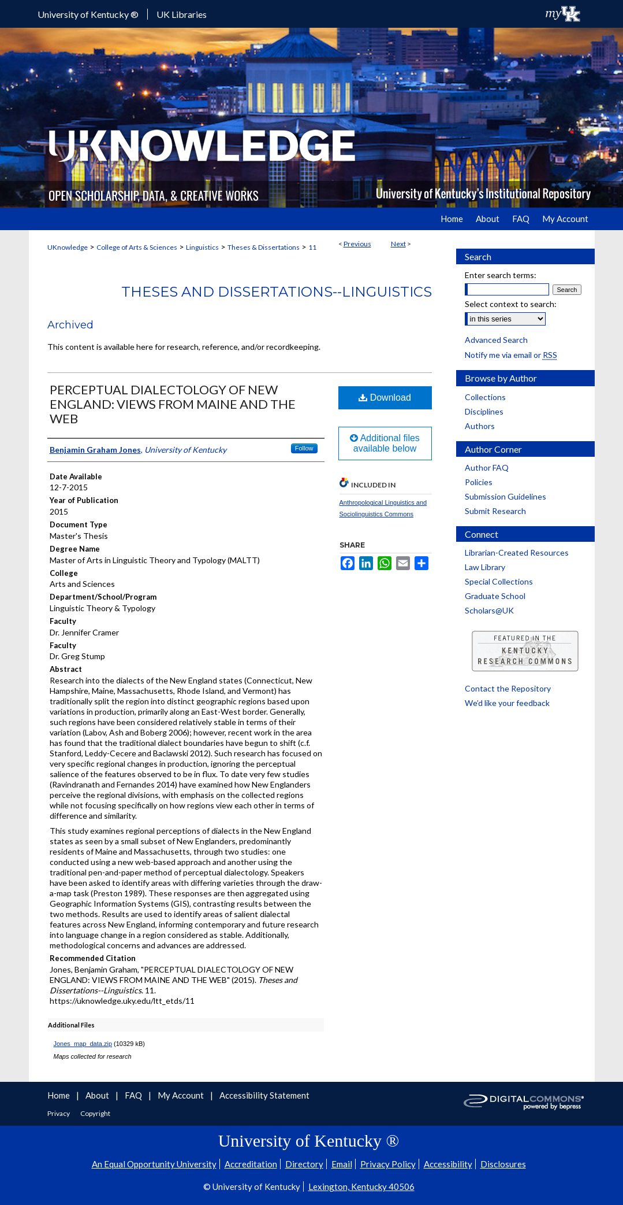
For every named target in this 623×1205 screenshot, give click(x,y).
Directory (304, 1164)
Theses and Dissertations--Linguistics (276, 291)
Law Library (485, 567)
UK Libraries (181, 14)
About (98, 1095)
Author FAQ (487, 467)
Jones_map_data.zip (83, 1043)
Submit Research (495, 511)
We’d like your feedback (507, 703)
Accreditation (251, 1164)
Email (341, 1164)
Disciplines (484, 411)
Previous (357, 243)
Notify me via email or (511, 355)
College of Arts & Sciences (136, 247)
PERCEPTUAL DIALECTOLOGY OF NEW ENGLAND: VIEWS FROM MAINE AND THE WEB (173, 404)
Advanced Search (496, 340)
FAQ (134, 1095)
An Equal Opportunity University (154, 1164)
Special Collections (499, 581)
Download (385, 397)
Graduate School (495, 596)
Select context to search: (511, 304)
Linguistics (202, 247)
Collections (485, 397)
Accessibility (448, 1164)
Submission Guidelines (505, 496)
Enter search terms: (500, 275)
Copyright (95, 1113)
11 (312, 247)
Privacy (59, 1113)
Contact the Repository (508, 688)
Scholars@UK (489, 610)
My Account (182, 1095)
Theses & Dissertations (263, 247)
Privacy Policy (388, 1164)
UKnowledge (67, 247)
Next (398, 243)
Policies (479, 482)
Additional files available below (385, 443)
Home (59, 1095)
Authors (480, 426)
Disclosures (503, 1164)
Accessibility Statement (264, 1095)
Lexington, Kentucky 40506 (361, 1186)
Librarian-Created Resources (517, 552)
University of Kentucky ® (88, 14)
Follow (304, 448)
